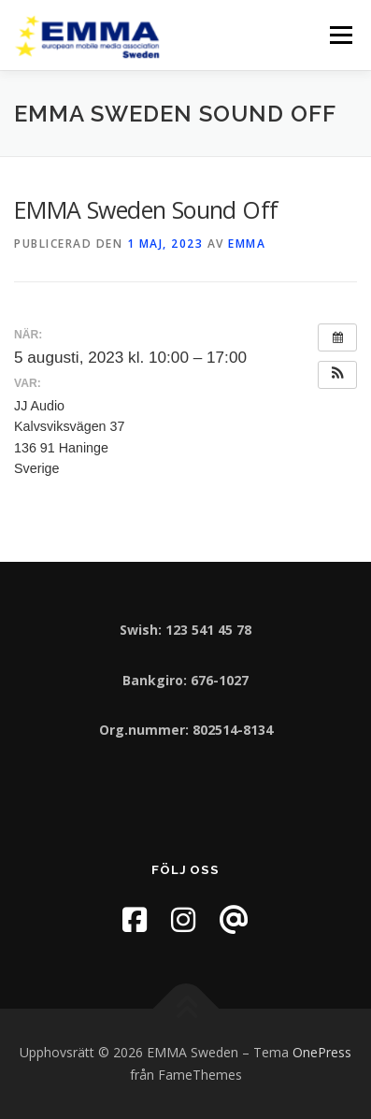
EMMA (246, 243)
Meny (339, 35)
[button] (337, 375)
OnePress (322, 1052)
